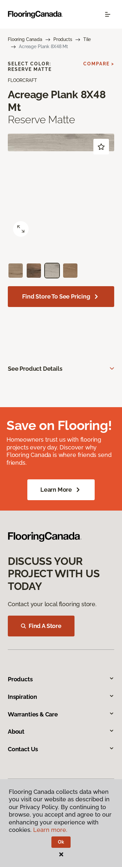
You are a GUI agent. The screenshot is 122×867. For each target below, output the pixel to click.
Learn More (61, 489)
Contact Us (61, 749)
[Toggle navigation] (107, 14)
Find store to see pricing (61, 296)
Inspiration (61, 696)
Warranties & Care (61, 714)
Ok (61, 842)
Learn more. (50, 829)
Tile (87, 39)
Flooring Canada (25, 39)
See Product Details (35, 368)
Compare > (98, 63)
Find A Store (41, 625)
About (61, 731)
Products (62, 39)
